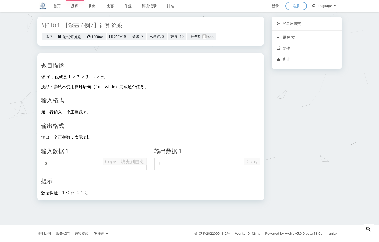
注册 (296, 5)
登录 (275, 5)
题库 (74, 5)
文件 (283, 48)
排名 (170, 5)
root (210, 36)
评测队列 (44, 233)
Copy (110, 161)
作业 (128, 5)
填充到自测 (132, 161)
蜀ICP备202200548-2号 (212, 233)
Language (324, 5)
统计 (283, 59)
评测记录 (149, 5)
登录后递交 (288, 23)
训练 (92, 5)
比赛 (110, 5)
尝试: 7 (137, 36)
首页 (57, 5)
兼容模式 (81, 233)
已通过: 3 (156, 36)
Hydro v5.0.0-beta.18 (301, 233)
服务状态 (63, 233)
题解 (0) (285, 37)
